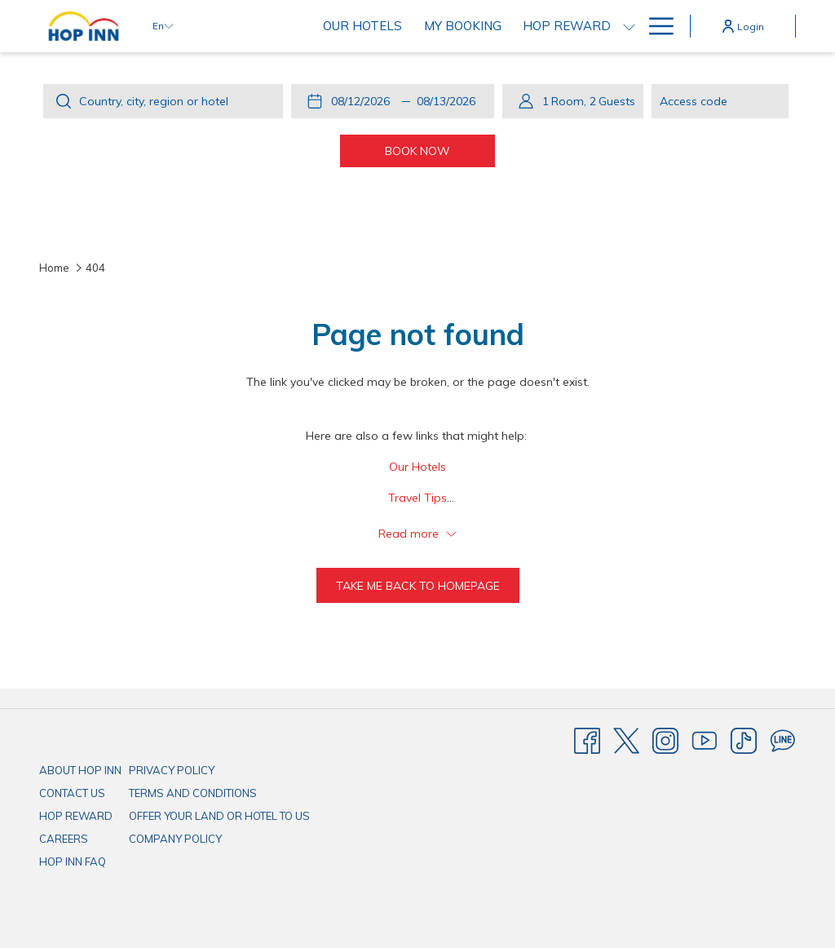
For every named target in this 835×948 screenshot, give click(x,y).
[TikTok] (744, 740)
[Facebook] (587, 740)
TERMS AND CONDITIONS (193, 793)
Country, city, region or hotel (153, 101)
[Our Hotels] (362, 26)
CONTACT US (72, 793)
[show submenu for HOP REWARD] (629, 26)
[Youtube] (704, 740)
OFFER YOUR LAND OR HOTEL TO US (219, 815)
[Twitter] (626, 740)
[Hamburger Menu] (655, 26)
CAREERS (63, 838)
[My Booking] (462, 26)
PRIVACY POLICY (171, 770)
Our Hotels (417, 466)
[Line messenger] (783, 740)
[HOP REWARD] (566, 26)
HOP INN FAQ (72, 861)
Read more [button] (417, 533)
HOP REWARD (76, 815)
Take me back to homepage (418, 585)
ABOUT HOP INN (80, 770)
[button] (363, 101)
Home (54, 267)
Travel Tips (417, 497)
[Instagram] (665, 740)
